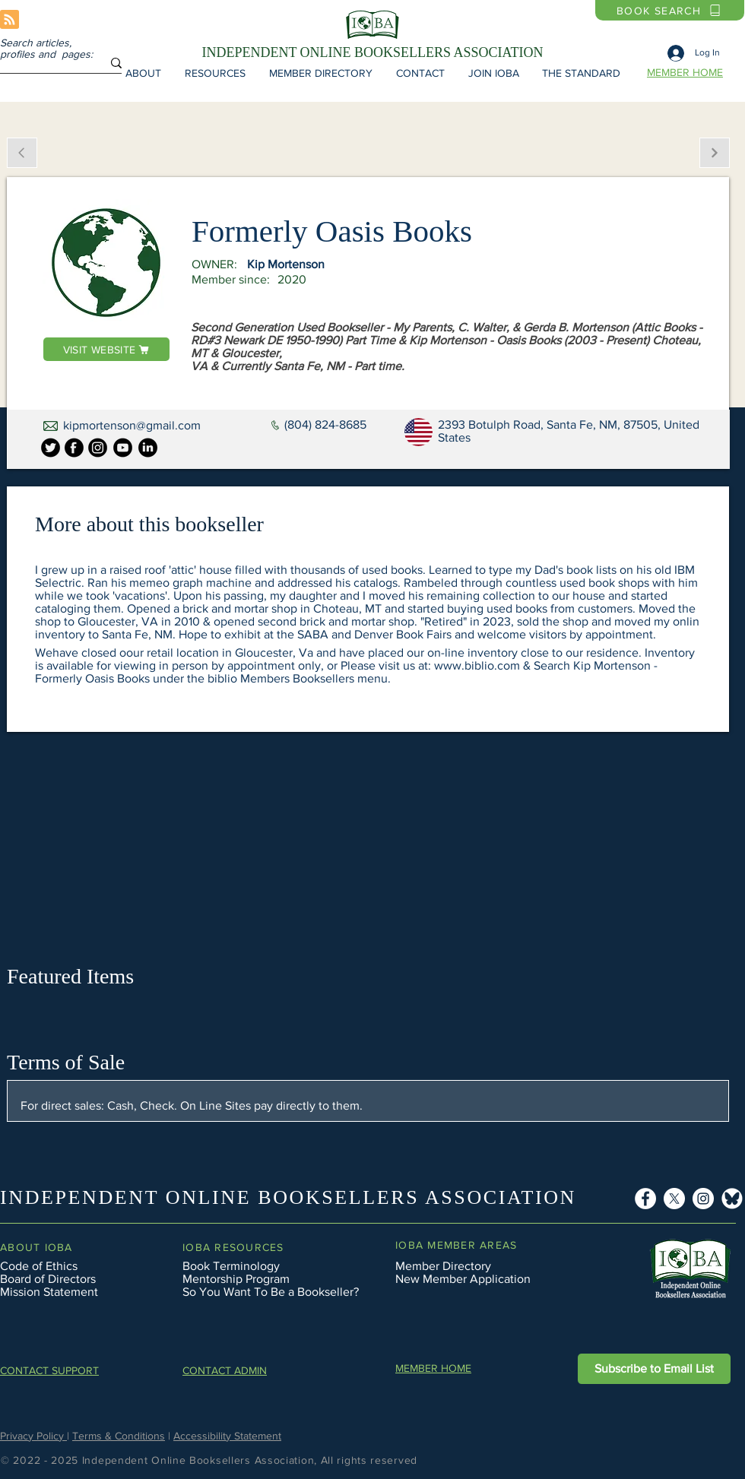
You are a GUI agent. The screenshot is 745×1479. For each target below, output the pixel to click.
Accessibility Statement (227, 1436)
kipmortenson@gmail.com (132, 425)
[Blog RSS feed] (9, 20)
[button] (143, 73)
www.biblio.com (477, 665)
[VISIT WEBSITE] (106, 349)
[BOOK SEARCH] (669, 10)
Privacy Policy (33, 1436)
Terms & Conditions (118, 1436)
